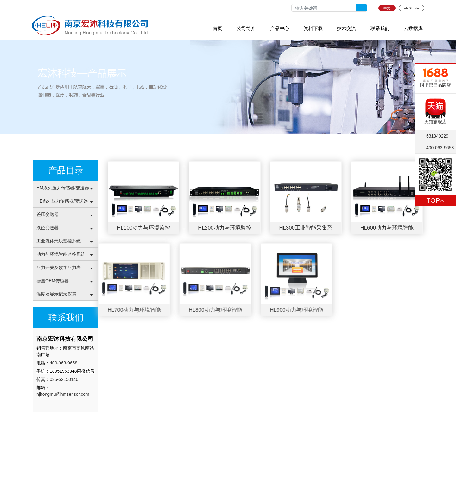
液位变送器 (47, 227)
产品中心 (279, 28)
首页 (217, 28)
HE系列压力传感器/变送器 (62, 201)
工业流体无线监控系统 (58, 240)
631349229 (437, 135)
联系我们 (380, 28)
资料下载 (313, 28)
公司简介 (246, 28)
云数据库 (413, 28)
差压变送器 (47, 214)
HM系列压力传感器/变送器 (62, 187)
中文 (386, 8)
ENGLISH (411, 8)
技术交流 (346, 28)
